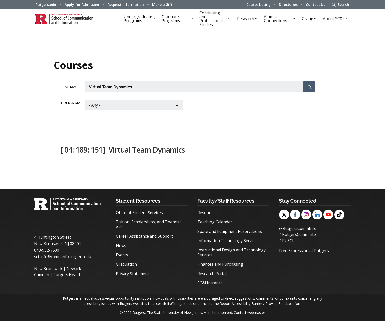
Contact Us (315, 4)
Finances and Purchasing (220, 264)
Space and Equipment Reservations (229, 231)
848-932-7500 (46, 250)
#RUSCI (286, 240)
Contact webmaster (249, 312)
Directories (288, 4)
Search (343, 4)
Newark (74, 268)
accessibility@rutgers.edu (172, 303)
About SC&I (333, 18)
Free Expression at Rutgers (304, 250)
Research (245, 18)
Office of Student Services (139, 212)
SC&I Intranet (209, 283)
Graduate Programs (171, 18)
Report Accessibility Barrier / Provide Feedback (257, 303)
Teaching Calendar (214, 222)
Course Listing (258, 4)
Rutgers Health (67, 274)
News (121, 245)
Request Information (126, 4)
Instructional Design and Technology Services (231, 252)
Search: (73, 87)
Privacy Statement (132, 273)
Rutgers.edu (45, 4)
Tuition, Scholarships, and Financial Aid (148, 224)
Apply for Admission (82, 4)
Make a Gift (162, 4)
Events (122, 255)
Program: (71, 103)
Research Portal (212, 273)
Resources (207, 212)
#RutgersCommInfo (297, 234)
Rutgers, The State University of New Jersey (167, 312)
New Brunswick (48, 268)
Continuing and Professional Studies (211, 18)
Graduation (126, 264)
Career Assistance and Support (144, 236)
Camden (41, 274)
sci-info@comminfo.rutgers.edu (63, 256)
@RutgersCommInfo (298, 228)
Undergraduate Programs (138, 18)
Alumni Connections (275, 18)
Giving (307, 18)
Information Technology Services (228, 240)
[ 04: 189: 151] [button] (122, 150)
